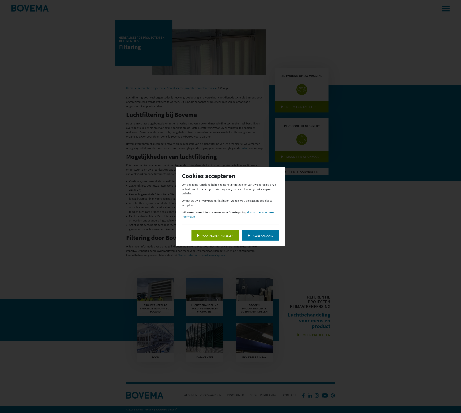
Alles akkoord (263, 235)
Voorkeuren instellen (217, 235)
